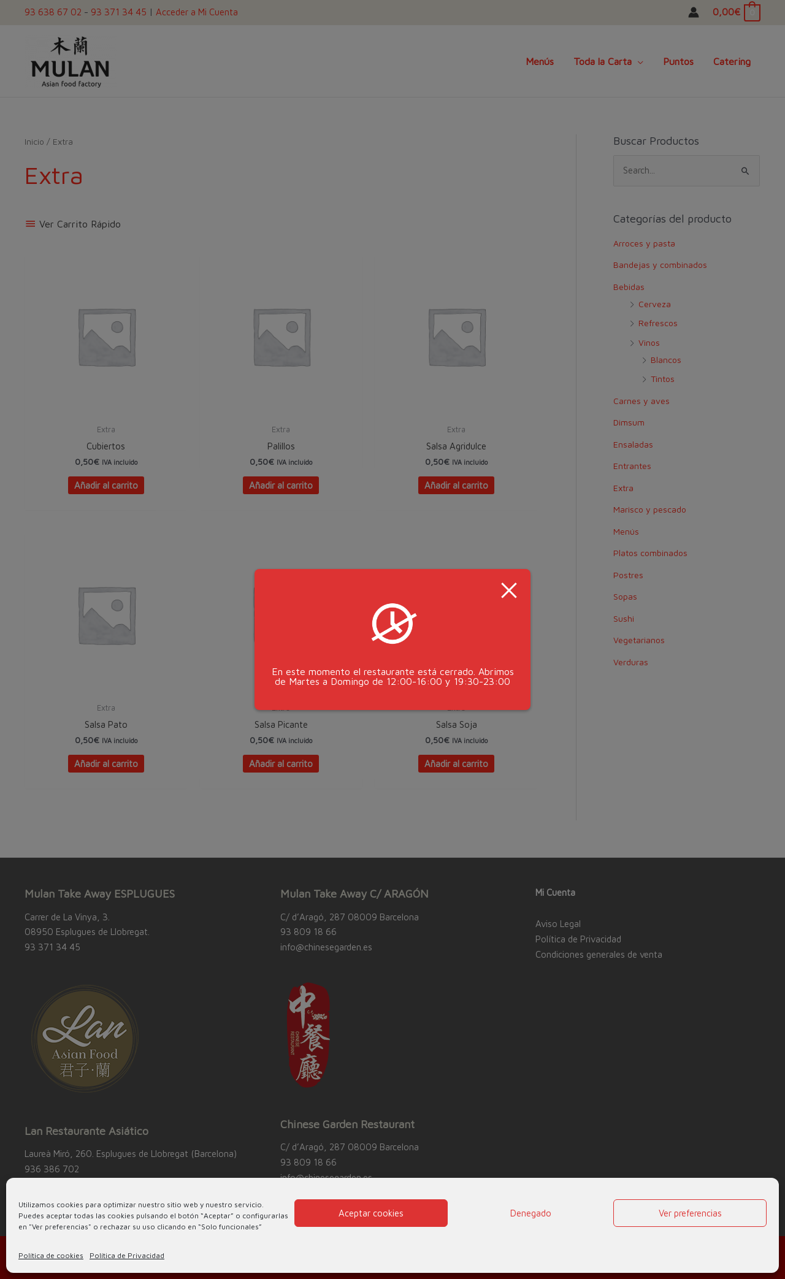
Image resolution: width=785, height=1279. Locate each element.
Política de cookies (50, 1255)
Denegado (530, 1213)
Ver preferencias (690, 1213)
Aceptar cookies (371, 1213)
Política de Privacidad (127, 1255)
